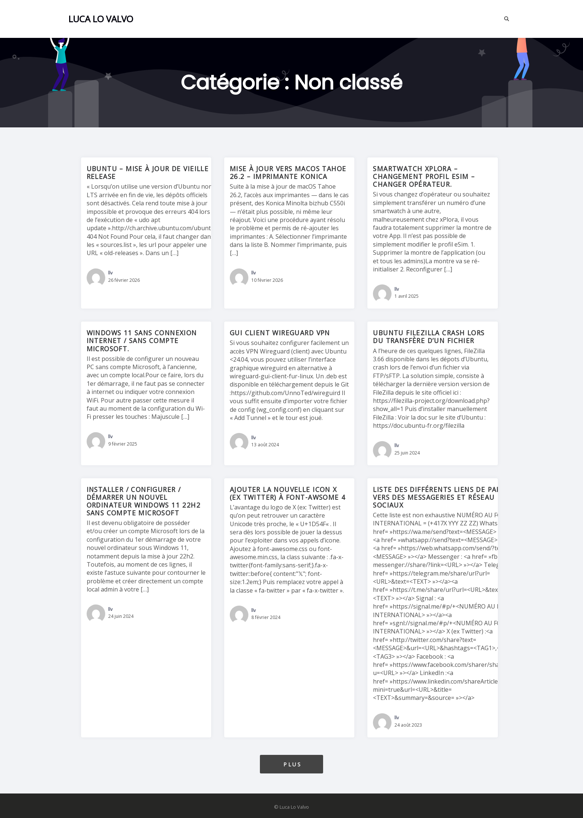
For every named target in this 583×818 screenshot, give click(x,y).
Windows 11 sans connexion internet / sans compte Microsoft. (142, 340)
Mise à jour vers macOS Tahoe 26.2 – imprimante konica (288, 172)
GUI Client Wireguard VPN (280, 332)
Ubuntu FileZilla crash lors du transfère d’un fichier (428, 336)
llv (110, 273)
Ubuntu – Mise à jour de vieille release (148, 172)
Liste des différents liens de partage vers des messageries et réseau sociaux (446, 497)
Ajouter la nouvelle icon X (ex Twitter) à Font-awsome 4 (287, 493)
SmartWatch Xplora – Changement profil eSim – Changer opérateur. (424, 176)
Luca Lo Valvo (100, 19)
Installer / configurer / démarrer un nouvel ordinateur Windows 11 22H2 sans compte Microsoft (144, 501)
